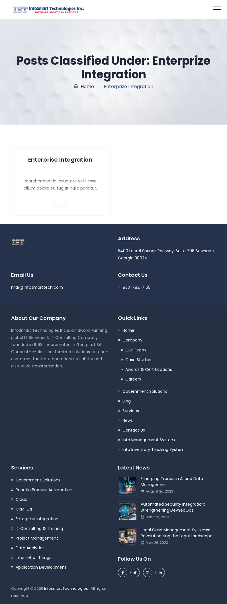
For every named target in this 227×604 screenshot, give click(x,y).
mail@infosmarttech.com (37, 287)
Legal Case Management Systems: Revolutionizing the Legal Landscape (176, 533)
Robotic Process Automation (44, 490)
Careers (133, 379)
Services (130, 411)
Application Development (41, 567)
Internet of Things (33, 557)
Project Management (37, 538)
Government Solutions (144, 391)
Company (132, 340)
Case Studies (138, 360)
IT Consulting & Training (39, 528)
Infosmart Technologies (66, 588)
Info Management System (148, 440)
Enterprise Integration (60, 160)
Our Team (135, 350)
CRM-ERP (24, 509)
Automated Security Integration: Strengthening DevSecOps (173, 507)
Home (84, 86)
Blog (126, 401)
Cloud (21, 499)
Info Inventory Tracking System (153, 449)
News (127, 420)
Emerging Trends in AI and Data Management (172, 481)
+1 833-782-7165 (134, 287)
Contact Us (133, 430)
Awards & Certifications (148, 369)
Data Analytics (30, 548)
